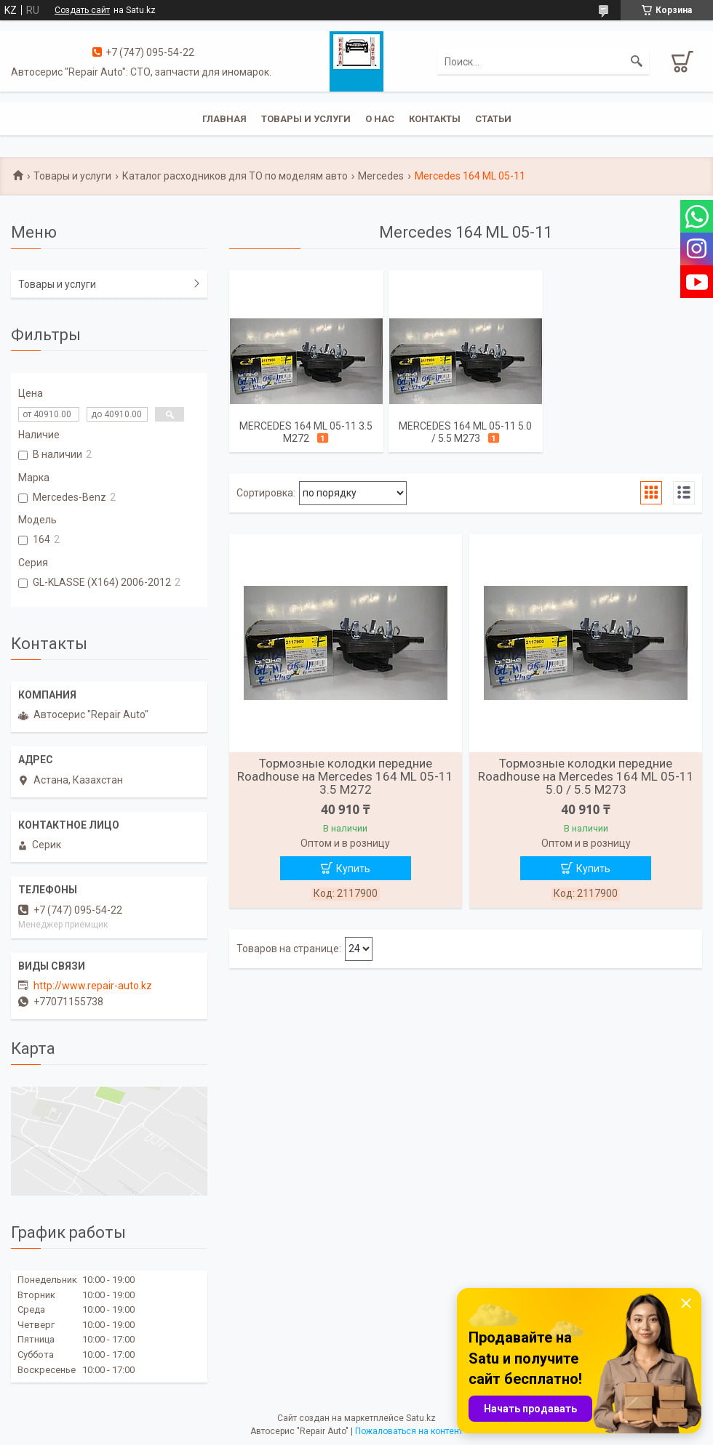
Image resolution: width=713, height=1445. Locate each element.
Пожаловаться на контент (409, 1431)
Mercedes (381, 176)
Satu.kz (421, 1418)
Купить (353, 868)
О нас (379, 118)
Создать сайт (82, 10)
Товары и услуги (306, 118)
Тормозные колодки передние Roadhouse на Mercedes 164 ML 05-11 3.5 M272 (345, 776)
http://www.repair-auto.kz (92, 985)
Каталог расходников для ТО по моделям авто (235, 176)
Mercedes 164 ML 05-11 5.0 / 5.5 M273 (465, 432)
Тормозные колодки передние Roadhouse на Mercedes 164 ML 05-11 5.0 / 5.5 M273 (586, 776)
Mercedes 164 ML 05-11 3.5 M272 (306, 432)
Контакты (435, 118)
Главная (224, 118)
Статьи (493, 118)
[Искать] (636, 61)
